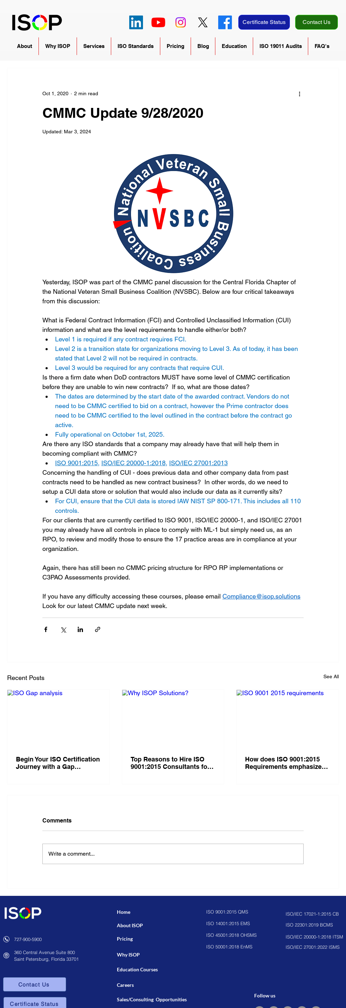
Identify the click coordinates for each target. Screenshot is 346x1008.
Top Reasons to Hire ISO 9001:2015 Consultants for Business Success (170, 762)
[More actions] (299, 93)
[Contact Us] (316, 22)
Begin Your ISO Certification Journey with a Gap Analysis (58, 762)
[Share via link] (97, 629)
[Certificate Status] (264, 22)
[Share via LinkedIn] (80, 629)
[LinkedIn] (136, 22)
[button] (24, 46)
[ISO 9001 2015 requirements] (288, 718)
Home (123, 912)
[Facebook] (225, 22)
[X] (203, 22)
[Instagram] (180, 22)
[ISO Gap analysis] (58, 718)
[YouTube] (158, 22)
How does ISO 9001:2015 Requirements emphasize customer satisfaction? (283, 762)
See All (331, 676)
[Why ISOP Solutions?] (173, 718)
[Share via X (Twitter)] (63, 629)
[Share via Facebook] (45, 629)
